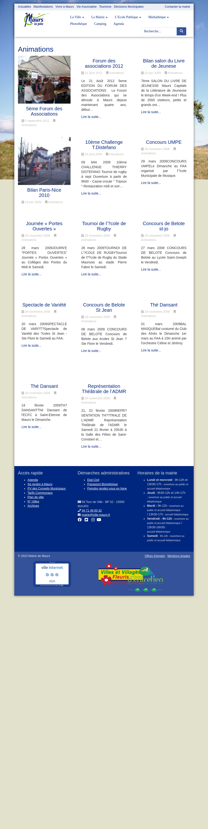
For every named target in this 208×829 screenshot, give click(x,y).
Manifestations (43, 6)
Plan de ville (35, 497)
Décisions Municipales (129, 6)
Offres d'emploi (155, 556)
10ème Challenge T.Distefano (104, 144)
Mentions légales (178, 556)
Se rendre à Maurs (39, 484)
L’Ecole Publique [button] (128, 17)
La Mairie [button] (99, 17)
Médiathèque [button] (158, 17)
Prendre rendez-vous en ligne (107, 488)
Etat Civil (93, 480)
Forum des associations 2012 (104, 63)
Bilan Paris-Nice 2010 (44, 192)
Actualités (24, 6)
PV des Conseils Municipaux (46, 488)
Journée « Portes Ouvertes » (44, 226)
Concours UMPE (164, 142)
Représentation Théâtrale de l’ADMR (104, 389)
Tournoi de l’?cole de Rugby (104, 226)
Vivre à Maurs (64, 6)
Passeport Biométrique (102, 484)
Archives (33, 505)
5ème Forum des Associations (44, 111)
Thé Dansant (164, 304)
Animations (115, 73)
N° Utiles (33, 501)
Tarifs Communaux (40, 493)
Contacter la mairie (177, 6)
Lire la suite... (91, 117)
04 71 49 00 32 (92, 510)
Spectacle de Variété (44, 304)
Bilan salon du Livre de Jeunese (164, 63)
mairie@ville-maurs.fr (96, 515)
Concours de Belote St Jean (104, 307)
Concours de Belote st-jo (164, 226)
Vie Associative (87, 6)
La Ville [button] (77, 17)
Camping (100, 24)
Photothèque (78, 24)
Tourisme (105, 6)
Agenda (119, 24)
